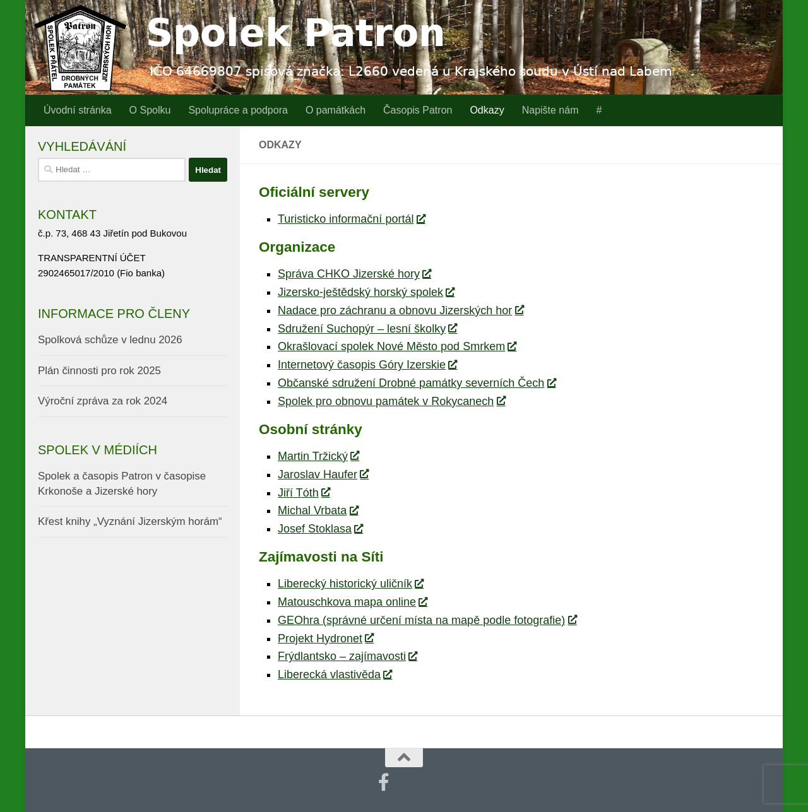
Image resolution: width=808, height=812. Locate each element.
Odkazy (487, 110)
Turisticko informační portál (351, 219)
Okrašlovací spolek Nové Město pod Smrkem (397, 346)
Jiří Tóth (304, 492)
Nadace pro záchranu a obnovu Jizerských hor (400, 310)
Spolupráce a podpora (237, 110)
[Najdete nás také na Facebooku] (384, 782)
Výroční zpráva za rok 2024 (102, 401)
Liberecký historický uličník (350, 583)
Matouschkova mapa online (352, 602)
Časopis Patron (417, 110)
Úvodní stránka (78, 110)
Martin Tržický (318, 456)
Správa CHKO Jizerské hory (354, 274)
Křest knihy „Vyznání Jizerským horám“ (130, 521)
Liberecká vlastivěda (334, 674)
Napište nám (550, 110)
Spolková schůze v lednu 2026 (110, 340)
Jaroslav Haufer (323, 474)
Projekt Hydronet (325, 638)
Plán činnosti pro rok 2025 (99, 371)
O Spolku (150, 110)
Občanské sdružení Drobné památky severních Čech (416, 383)
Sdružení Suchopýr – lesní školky (367, 328)
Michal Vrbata (317, 510)
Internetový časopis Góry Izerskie (367, 364)
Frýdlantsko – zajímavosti (347, 656)
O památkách (335, 110)
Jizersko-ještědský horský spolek (366, 292)
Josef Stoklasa (320, 528)
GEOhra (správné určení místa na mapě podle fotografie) (427, 620)
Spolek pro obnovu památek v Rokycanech (391, 401)
